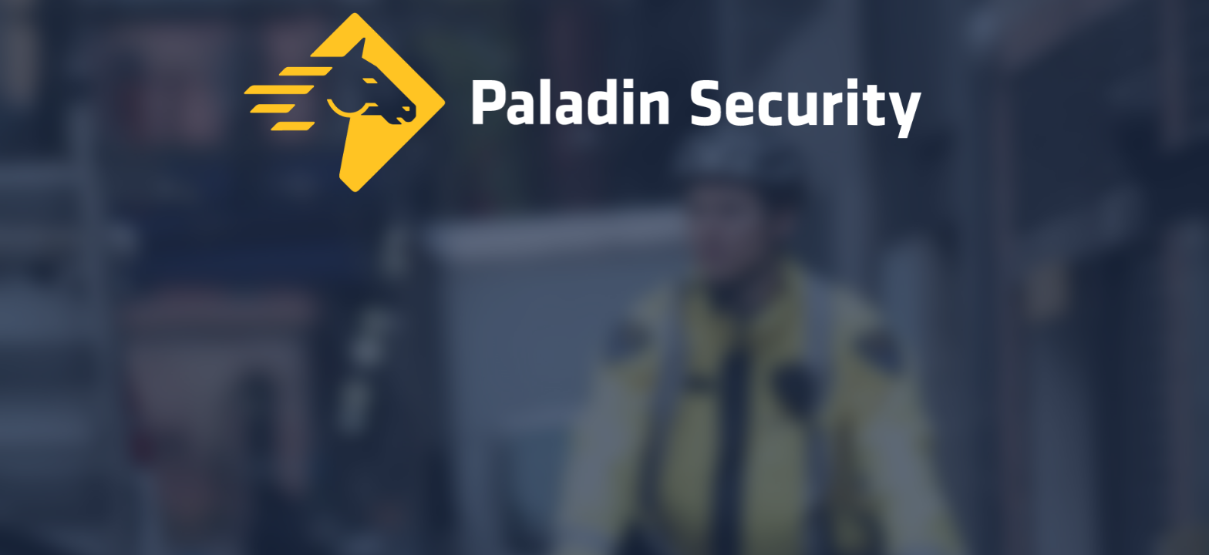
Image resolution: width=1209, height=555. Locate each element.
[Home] (604, 106)
